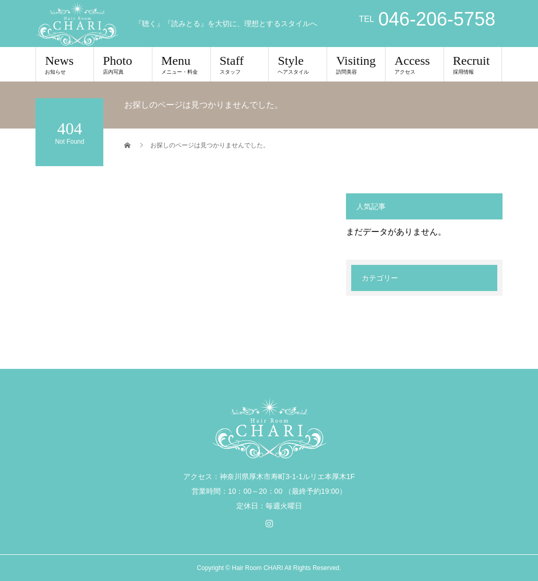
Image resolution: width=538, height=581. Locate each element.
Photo (123, 64)
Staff (240, 64)
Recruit (473, 64)
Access (414, 64)
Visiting (356, 64)
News (65, 64)
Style (298, 64)
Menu (181, 64)
